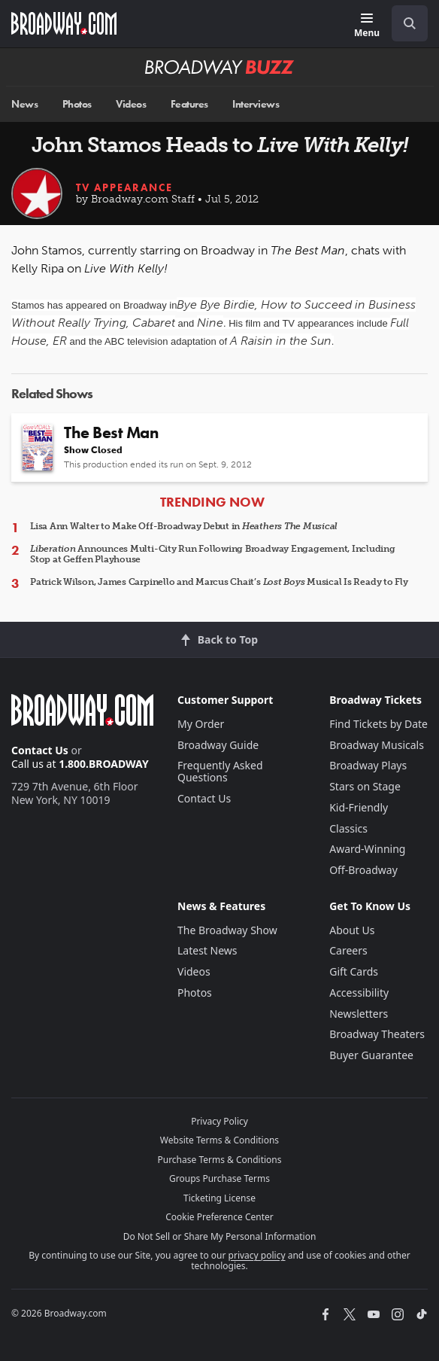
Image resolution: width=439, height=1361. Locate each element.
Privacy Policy (219, 1121)
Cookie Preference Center (219, 1216)
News (24, 104)
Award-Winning (367, 849)
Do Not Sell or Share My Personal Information (219, 1236)
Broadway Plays (368, 765)
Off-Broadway (363, 870)
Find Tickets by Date (378, 724)
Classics (348, 828)
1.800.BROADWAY (104, 764)
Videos (131, 104)
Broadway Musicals (376, 745)
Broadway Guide (218, 745)
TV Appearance (124, 187)
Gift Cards (353, 971)
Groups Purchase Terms (219, 1178)
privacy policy (257, 1255)
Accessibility (359, 992)
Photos (77, 104)
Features (189, 104)
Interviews (255, 104)
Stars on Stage (365, 786)
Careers (348, 950)
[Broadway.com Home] (64, 23)
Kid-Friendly (358, 807)
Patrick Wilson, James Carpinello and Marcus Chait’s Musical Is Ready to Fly (219, 582)
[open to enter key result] (410, 23)
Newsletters (358, 1013)
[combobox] (404, 23)
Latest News (207, 950)
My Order (200, 724)
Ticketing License (219, 1198)
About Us (351, 930)
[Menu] (367, 26)
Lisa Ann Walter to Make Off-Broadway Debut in (184, 526)
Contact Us (39, 750)
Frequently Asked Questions (220, 771)
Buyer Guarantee (371, 1055)
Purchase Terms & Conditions (219, 1159)
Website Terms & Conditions (219, 1140)
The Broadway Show (227, 930)
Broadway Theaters (377, 1034)
